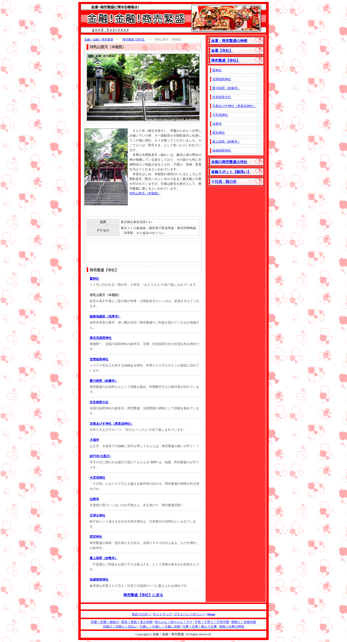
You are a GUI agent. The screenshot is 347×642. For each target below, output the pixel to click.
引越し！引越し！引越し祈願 (160, 626)
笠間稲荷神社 (99, 359)
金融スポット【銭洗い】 (231, 172)
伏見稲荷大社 (99, 402)
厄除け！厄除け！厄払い (120, 626)
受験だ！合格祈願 (243, 622)
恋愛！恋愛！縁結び (105, 622)
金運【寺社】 (222, 51)
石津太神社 (97, 515)
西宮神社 (96, 536)
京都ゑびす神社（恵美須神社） (111, 423)
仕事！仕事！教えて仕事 (199, 626)
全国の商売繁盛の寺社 (229, 162)
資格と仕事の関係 (231, 626)
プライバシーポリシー (189, 614)
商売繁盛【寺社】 (134, 39)
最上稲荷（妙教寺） (104, 558)
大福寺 (94, 440)
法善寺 (94, 499)
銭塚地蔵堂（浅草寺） (105, 316)
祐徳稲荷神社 (99, 579)
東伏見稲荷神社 (101, 338)
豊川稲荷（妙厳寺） (104, 381)
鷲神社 (94, 278)
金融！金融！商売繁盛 (98, 39)
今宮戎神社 (97, 477)
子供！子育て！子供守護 (211, 622)
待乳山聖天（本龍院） (145, 193)
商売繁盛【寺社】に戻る (143, 595)
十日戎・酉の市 (223, 182)
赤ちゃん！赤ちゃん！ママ (173, 622)
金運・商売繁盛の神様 (229, 41)
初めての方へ (141, 614)
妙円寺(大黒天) (100, 456)
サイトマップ (162, 614)
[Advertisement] (157, 204)
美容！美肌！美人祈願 (137, 622)
